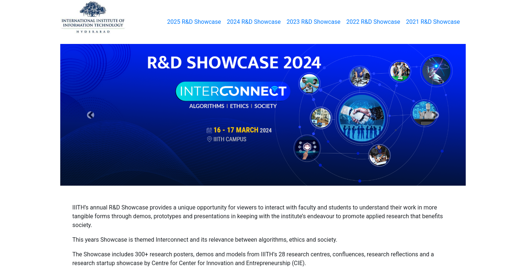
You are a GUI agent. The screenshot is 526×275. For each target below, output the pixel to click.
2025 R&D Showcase (194, 21)
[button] (90, 115)
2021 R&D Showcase (433, 21)
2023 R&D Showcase (314, 21)
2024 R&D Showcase (254, 21)
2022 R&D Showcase (373, 21)
